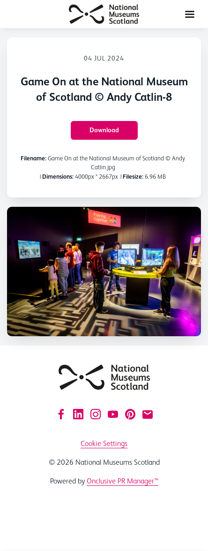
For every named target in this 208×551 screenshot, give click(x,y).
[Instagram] (95, 414)
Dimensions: (58, 176)
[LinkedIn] (78, 414)
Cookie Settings (104, 443)
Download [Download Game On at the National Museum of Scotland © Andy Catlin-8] (104, 130)
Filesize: (133, 176)
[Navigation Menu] (190, 14)
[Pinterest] (130, 414)
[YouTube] (113, 414)
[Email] (147, 414)
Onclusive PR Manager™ (122, 480)
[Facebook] (61, 414)
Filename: (33, 158)
